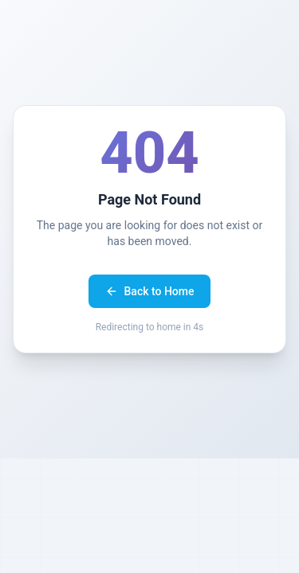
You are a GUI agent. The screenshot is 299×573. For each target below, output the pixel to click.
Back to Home (150, 291)
